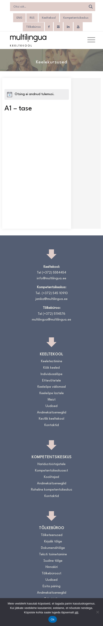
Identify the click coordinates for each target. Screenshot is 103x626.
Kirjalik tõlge (53, 541)
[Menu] (89, 40)
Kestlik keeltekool (51, 419)
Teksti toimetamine (53, 554)
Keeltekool (49, 18)
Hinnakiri (51, 567)
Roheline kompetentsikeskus (51, 489)
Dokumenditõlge (53, 548)
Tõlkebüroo (33, 27)
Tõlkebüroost (51, 573)
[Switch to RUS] (32, 18)
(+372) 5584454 (54, 272)
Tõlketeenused (51, 535)
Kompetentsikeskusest (51, 470)
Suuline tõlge (52, 561)
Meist (52, 399)
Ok (52, 619)
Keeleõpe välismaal (51, 387)
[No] (97, 612)
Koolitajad (51, 477)
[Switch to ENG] (19, 18)
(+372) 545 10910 (55, 293)
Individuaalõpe (51, 374)
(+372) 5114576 (54, 314)
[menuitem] (89, 40)
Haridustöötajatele (51, 464)
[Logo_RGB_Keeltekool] (43, 40)
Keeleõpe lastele (51, 393)
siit (76, 612)
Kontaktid (51, 425)
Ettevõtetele (51, 380)
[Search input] (49, 6)
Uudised (51, 406)
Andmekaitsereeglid (51, 412)
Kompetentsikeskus (76, 18)
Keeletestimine (51, 361)
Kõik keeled (51, 368)
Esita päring (51, 586)
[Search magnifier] (90, 6)
